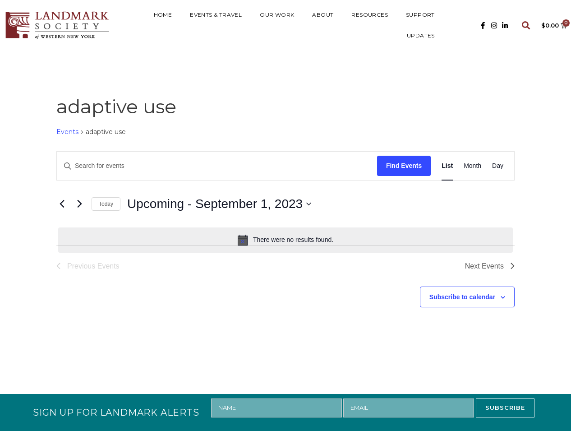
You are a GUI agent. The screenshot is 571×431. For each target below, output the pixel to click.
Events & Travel (216, 14)
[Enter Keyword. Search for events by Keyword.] (217, 166)
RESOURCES (369, 14)
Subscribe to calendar (462, 297)
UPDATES (421, 35)
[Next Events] (79, 204)
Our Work (277, 14)
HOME (163, 14)
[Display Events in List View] (447, 166)
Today (106, 204)
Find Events (404, 165)
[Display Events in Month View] (472, 166)
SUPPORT (420, 14)
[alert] (285, 240)
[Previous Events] (61, 204)
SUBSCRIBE (505, 407)
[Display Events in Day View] (497, 166)
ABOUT (322, 14)
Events (67, 132)
